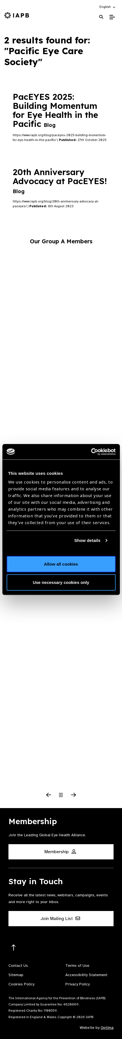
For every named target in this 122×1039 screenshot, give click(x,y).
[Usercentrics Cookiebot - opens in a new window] (91, 451)
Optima (107, 1027)
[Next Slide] (73, 795)
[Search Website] (101, 17)
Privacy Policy (77, 984)
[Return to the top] (13, 947)
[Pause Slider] (61, 795)
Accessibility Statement (86, 974)
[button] (108, 6)
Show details (87, 540)
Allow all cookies (61, 563)
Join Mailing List (60, 918)
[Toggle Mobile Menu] (112, 17)
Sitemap (15, 974)
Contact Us (18, 965)
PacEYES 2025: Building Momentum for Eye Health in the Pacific (55, 110)
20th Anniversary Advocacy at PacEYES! (60, 181)
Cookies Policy (21, 984)
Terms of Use (77, 965)
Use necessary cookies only (61, 582)
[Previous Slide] (49, 795)
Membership (60, 852)
